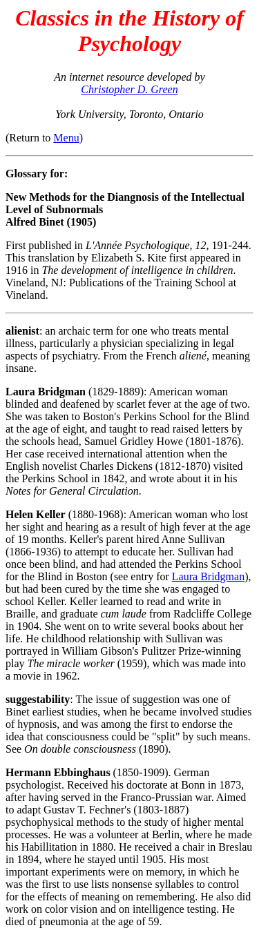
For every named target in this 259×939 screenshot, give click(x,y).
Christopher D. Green (129, 89)
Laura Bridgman (208, 576)
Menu (66, 138)
